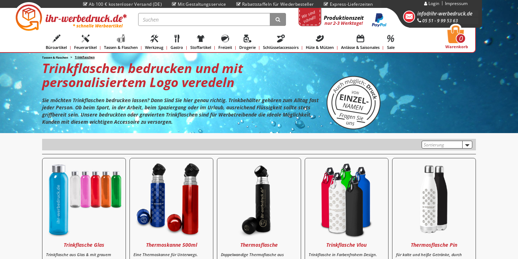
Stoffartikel (200, 42)
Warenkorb (456, 39)
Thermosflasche (259, 244)
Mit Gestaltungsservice (199, 4)
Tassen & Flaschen (121, 42)
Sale (391, 42)
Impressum (456, 3)
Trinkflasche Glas (84, 244)
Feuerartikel (85, 42)
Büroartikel (56, 42)
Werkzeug (154, 42)
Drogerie (247, 42)
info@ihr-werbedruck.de (444, 13)
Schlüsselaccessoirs (281, 42)
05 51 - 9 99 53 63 (437, 21)
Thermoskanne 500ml (171, 244)
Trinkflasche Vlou (346, 244)
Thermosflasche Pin (434, 244)
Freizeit (225, 42)
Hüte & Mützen (320, 42)
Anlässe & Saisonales (360, 42)
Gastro (177, 42)
